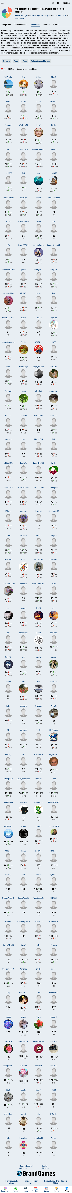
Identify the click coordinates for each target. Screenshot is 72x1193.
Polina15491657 (54, 198)
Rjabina (38, 874)
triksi (38, 945)
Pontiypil (8, 391)
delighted (23, 535)
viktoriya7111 (39, 270)
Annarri (53, 1138)
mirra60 (53, 149)
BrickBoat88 (38, 1138)
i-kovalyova (8, 559)
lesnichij (38, 511)
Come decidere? (20, 24)
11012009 (8, 173)
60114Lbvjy (23, 367)
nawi (38, 681)
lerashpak (53, 1017)
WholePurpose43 (23, 921)
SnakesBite (23, 633)
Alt (8, 730)
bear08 (23, 851)
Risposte (45, 1168)
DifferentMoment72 (38, 149)
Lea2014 (54, 367)
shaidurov (53, 681)
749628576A (38, 439)
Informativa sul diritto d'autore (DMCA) (55, 1182)
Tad (23, 173)
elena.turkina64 (8, 198)
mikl (23, 681)
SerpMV (54, 535)
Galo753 (8, 657)
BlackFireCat (53, 921)
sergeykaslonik (38, 367)
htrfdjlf (23, 1114)
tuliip (8, 992)
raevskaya (23, 198)
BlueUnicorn (53, 730)
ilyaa (8, 608)
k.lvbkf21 (23, 293)
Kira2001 (8, 921)
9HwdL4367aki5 (8, 318)
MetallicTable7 (53, 802)
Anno (16, 61)
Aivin (54, 221)
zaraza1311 (38, 559)
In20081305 (8, 463)
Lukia (39, 1114)
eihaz (54, 779)
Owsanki (38, 706)
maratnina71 (53, 559)
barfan (38, 293)
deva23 (38, 608)
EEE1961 (54, 898)
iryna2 (23, 945)
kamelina (53, 633)
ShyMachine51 (23, 221)
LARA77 (54, 173)
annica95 (23, 584)
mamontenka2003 (8, 270)
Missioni (46, 24)
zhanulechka (53, 391)
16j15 (39, 1017)
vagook (53, 657)
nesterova (38, 851)
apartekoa (23, 1066)
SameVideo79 (54, 511)
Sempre (6, 61)
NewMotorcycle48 (38, 584)
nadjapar (54, 270)
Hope (23, 559)
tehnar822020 (23, 245)
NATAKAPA (8, 77)
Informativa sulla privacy (11, 1182)
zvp (8, 633)
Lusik (8, 101)
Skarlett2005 (8, 487)
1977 (54, 342)
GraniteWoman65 (53, 245)
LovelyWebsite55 (23, 779)
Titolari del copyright (26, 1166)
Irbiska (53, 125)
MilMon (8, 511)
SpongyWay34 (8, 1066)
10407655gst (8, 826)
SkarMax (38, 1066)
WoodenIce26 (38, 898)
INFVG (8, 221)
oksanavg (23, 730)
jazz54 (38, 101)
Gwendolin (23, 1138)
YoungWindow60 (8, 342)
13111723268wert (8, 584)
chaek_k (8, 874)
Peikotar (54, 945)
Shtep (38, 198)
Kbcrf (39, 125)
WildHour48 (23, 125)
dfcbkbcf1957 (54, 826)
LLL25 (23, 1090)
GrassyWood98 (23, 898)
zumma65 (23, 415)
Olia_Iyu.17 (23, 992)
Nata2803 (8, 1041)
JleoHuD (38, 391)
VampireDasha (38, 245)
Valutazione (35, 24)
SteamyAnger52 (8, 898)
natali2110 (38, 921)
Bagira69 (8, 125)
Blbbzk (38, 633)
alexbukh (8, 439)
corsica (8, 1017)
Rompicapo (6, 24)
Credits (45, 1166)
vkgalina (54, 318)
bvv (23, 439)
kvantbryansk (54, 487)
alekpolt (39, 318)
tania (8, 367)
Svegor (8, 681)
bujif (23, 657)
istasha (23, 101)
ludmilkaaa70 (23, 1041)
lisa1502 (23, 463)
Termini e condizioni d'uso (31, 1182)
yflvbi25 (38, 992)
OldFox (38, 77)
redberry (8, 754)
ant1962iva (8, 1114)
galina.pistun (8, 779)
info (8, 245)
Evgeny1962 (53, 754)
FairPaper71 (38, 754)
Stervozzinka (23, 149)
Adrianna (23, 969)
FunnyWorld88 (23, 487)
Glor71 (53, 77)
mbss (23, 608)
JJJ (23, 874)
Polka (8, 706)
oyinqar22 (53, 874)
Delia (23, 77)
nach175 (8, 851)
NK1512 (8, 415)
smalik (38, 969)
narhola (23, 391)
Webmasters (23, 1168)
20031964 (53, 415)
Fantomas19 (53, 992)
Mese (25, 61)
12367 (23, 318)
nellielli (38, 221)
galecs (23, 270)
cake (8, 1138)
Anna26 (54, 706)
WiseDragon (38, 802)
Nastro (56, 24)
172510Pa (53, 1114)
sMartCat (23, 802)
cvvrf (23, 754)
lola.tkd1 (54, 1041)
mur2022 (54, 1066)
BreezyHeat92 (38, 463)
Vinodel (23, 342)
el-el (53, 608)
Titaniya (23, 1017)
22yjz (8, 1090)
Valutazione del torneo (40, 61)
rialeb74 (38, 826)
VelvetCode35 (38, 487)
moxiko (38, 657)
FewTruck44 (38, 415)
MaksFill (38, 779)
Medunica (23, 511)
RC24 (54, 1090)
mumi (54, 584)
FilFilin (53, 463)
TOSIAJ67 (38, 1090)
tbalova (8, 535)
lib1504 (53, 969)
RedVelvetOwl (38, 1041)
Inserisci (66, 3)
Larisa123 (38, 535)
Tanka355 (53, 851)
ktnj (53, 293)
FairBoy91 (53, 101)
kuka (8, 149)
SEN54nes (38, 342)
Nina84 (38, 730)
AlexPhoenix (8, 802)
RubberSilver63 (8, 945)
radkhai (23, 826)
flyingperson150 (8, 969)
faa (38, 173)
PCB (53, 439)
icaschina (23, 706)
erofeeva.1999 (8, 293)
